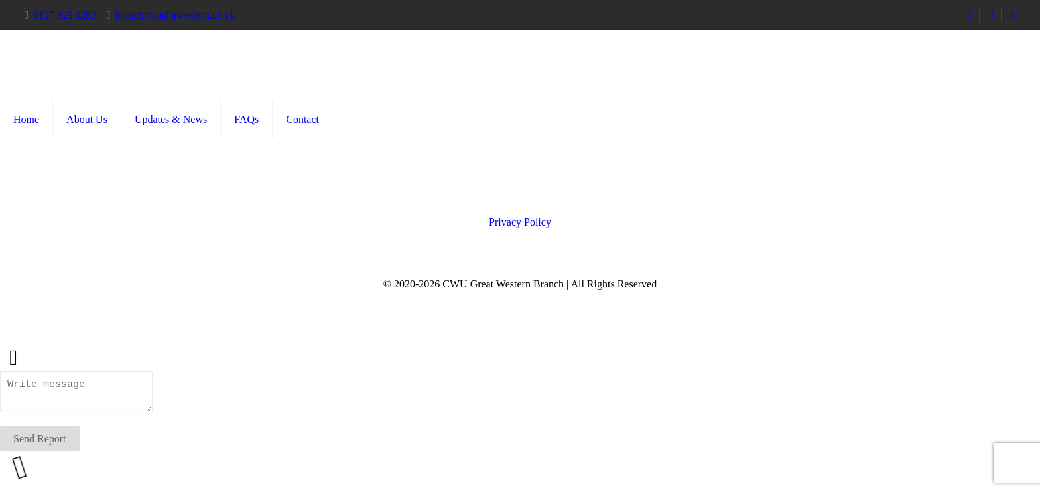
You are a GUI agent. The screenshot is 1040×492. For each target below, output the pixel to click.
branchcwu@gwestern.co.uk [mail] (175, 15)
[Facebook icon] (506, 301)
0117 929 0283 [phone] (64, 15)
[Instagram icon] (534, 301)
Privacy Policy (520, 222)
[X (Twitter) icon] (520, 301)
